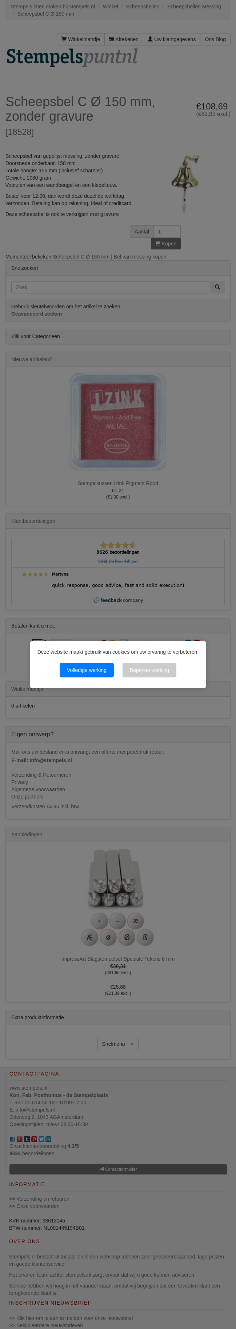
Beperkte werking (149, 670)
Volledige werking (87, 670)
